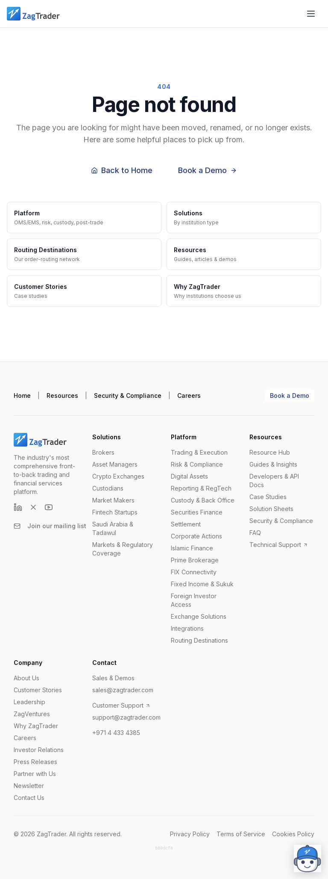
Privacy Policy (190, 834)
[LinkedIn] (18, 507)
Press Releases (35, 761)
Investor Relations (39, 749)
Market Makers (113, 500)
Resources (62, 395)
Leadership (29, 702)
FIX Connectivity (194, 572)
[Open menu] (311, 13)
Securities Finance (197, 512)
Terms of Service (241, 834)
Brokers (103, 452)
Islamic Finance (192, 548)
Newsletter (29, 785)
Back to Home (121, 170)
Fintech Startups (115, 512)
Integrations (187, 628)
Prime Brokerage (195, 560)
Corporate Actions (196, 536)
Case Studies (268, 496)
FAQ (255, 532)
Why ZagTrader (36, 725)
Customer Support (121, 705)
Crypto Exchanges (118, 476)
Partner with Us (35, 773)
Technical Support (278, 544)
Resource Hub (269, 452)
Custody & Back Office (202, 500)
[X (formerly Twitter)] (33, 507)
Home (22, 395)
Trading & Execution (199, 452)
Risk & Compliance (197, 464)
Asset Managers (115, 464)
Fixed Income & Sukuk (202, 584)
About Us (26, 678)
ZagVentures (32, 713)
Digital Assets (189, 476)
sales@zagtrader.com (122, 690)
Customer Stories (38, 690)
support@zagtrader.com (126, 717)
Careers (189, 395)
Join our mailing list (50, 525)
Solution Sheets (271, 508)
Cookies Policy (293, 834)
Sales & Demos (113, 678)
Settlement (186, 524)
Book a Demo (207, 170)
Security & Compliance (127, 395)
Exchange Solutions (198, 616)
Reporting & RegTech (201, 488)
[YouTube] (48, 507)
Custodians (107, 488)
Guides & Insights (273, 464)
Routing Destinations (199, 640)
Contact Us (29, 797)
